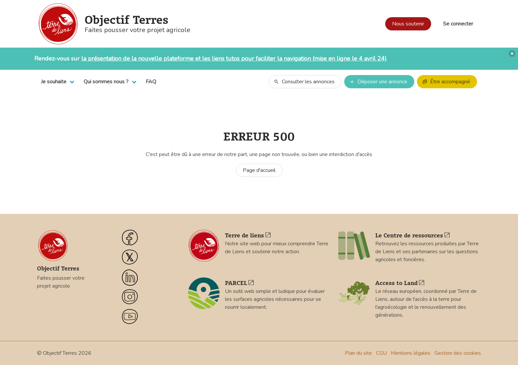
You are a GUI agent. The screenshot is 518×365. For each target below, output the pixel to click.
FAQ (151, 81)
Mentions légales (410, 353)
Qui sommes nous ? (106, 81)
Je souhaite (53, 81)
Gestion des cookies (457, 353)
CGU (381, 353)
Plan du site (358, 353)
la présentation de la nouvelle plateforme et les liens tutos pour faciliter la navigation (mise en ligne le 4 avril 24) (234, 58)
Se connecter (458, 23)
